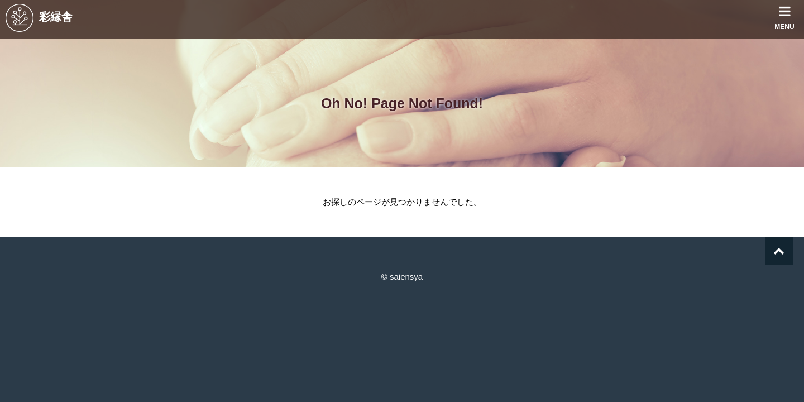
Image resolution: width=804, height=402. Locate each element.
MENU (784, 15)
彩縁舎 (39, 17)
